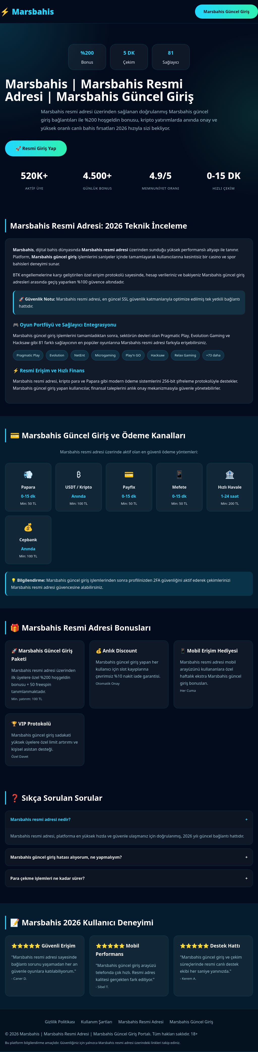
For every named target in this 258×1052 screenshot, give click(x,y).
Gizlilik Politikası (60, 1022)
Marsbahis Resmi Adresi (141, 1022)
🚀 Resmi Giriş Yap (36, 148)
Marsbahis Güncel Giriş (226, 11)
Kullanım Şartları (96, 1022)
